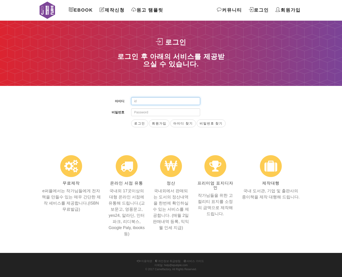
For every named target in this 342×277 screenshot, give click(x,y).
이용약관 (144, 261)
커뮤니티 (229, 9)
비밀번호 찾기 (211, 123)
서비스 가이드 (194, 261)
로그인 (259, 9)
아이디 (119, 101)
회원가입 (288, 9)
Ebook (81, 9)
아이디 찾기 (183, 123)
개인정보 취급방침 (168, 261)
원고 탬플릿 (147, 9)
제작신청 (112, 9)
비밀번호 (118, 112)
